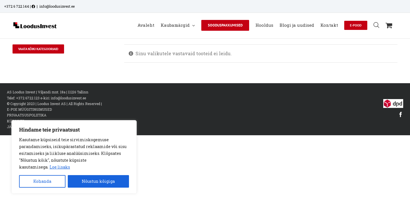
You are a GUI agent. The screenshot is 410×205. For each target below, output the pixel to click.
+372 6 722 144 (16, 6)
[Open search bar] (383, 25)
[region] (74, 157)
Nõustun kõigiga (98, 181)
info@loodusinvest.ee (57, 6)
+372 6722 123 (28, 103)
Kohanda (42, 181)
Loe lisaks (60, 167)
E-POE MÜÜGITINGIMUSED (29, 115)
